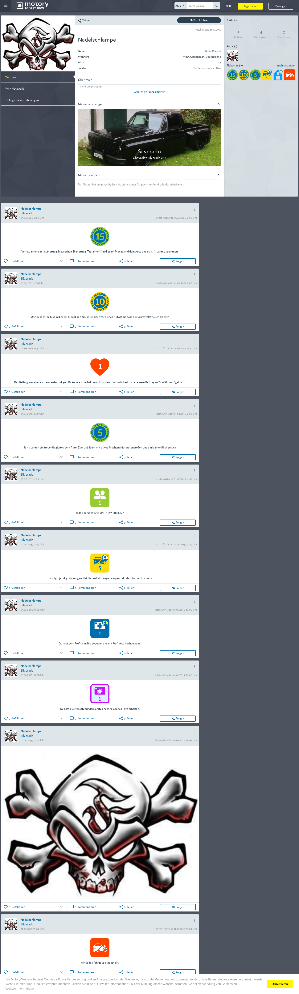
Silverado (27, 213)
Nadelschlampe (31, 208)
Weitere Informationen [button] (20, 988)
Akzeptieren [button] (280, 984)
